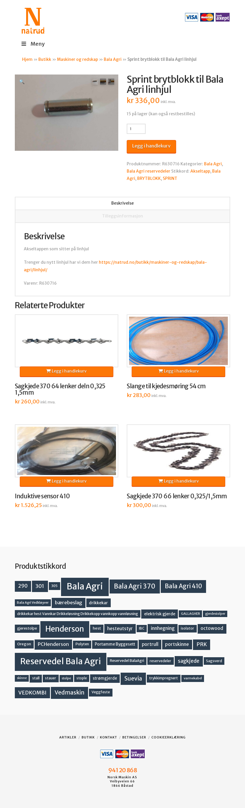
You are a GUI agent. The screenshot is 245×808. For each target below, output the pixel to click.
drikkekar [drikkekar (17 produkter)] (98, 602)
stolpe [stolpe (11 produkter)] (66, 678)
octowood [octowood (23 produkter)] (212, 628)
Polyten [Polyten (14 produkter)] (82, 644)
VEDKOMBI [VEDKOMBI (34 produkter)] (32, 692)
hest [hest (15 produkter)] (97, 628)
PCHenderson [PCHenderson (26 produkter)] (53, 644)
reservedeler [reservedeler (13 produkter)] (160, 661)
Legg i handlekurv (151, 146)
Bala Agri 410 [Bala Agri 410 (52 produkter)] (183, 586)
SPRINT (170, 178)
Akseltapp (200, 171)
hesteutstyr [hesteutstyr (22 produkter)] (120, 628)
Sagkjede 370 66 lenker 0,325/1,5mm (177, 496)
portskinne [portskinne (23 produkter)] (177, 644)
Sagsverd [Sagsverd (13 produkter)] (214, 661)
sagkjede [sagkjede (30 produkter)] (188, 661)
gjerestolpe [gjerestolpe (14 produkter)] (27, 628)
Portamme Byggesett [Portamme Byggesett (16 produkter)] (115, 644)
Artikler (67, 737)
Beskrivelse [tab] (122, 203)
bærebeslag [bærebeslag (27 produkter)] (68, 603)
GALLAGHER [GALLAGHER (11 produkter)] (190, 614)
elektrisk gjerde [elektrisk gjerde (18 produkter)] (159, 613)
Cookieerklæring (168, 737)
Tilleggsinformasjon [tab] (122, 216)
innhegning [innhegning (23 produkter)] (163, 628)
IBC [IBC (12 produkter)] (141, 628)
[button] (22, 81)
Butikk (44, 59)
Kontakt (108, 737)
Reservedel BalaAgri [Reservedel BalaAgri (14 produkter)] (127, 660)
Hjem (27, 59)
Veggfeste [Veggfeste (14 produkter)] (101, 692)
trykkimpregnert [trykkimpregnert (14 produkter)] (163, 678)
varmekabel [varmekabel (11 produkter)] (193, 678)
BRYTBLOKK (149, 178)
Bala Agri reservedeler (148, 171)
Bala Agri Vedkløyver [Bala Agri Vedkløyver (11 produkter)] (33, 602)
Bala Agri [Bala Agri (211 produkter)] (85, 586)
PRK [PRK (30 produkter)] (201, 644)
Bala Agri (112, 59)
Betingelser (134, 737)
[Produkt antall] (136, 129)
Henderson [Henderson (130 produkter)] (64, 629)
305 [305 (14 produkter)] (54, 586)
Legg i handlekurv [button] (66, 371)
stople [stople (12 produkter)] (81, 678)
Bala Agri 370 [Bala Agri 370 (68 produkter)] (134, 586)
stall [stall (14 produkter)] (36, 678)
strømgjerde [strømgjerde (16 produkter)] (105, 678)
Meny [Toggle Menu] (33, 43)
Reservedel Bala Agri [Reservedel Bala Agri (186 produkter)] (60, 661)
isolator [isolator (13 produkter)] (187, 628)
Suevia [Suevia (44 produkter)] (133, 678)
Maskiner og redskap (77, 59)
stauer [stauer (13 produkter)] (50, 678)
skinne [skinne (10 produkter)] (22, 678)
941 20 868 (122, 770)
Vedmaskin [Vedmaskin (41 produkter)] (70, 692)
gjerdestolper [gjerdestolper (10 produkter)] (215, 614)
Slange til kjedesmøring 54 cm (166, 386)
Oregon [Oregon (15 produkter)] (24, 644)
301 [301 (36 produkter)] (39, 586)
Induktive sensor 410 (42, 496)
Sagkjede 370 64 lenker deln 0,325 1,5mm (60, 389)
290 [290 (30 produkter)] (23, 586)
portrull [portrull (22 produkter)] (150, 644)
